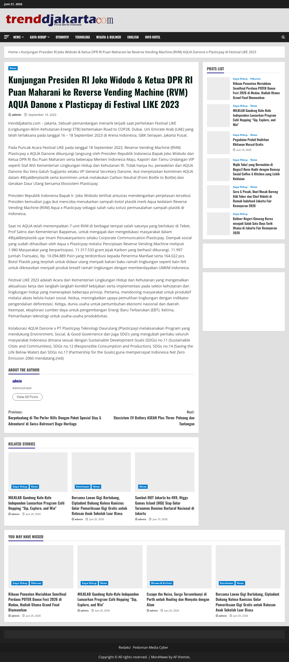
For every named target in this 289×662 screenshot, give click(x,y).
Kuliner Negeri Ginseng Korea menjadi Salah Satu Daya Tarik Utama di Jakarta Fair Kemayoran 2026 (255, 225)
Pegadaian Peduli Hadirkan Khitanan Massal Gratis (251, 142)
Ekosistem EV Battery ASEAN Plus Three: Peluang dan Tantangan (147, 418)
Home (13, 52)
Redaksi (125, 647)
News (17, 37)
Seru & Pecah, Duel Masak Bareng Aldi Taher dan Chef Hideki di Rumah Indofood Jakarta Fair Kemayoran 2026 (255, 198)
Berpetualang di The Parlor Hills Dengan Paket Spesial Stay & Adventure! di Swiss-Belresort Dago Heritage (54, 418)
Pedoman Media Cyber (150, 647)
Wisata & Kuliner (108, 37)
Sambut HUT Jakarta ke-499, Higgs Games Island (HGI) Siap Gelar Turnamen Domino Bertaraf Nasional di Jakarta (164, 505)
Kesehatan (82, 486)
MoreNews (159, 657)
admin (16, 115)
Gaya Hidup (38, 37)
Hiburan (255, 79)
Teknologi (82, 37)
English (133, 37)
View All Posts (27, 397)
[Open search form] (283, 37)
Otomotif (62, 37)
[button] (6, 37)
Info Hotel (152, 37)
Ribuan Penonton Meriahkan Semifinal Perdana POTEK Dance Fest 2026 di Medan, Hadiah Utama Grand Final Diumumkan (256, 90)
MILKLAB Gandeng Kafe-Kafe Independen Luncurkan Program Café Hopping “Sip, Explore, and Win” (36, 503)
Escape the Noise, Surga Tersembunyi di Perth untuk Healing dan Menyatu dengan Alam (178, 599)
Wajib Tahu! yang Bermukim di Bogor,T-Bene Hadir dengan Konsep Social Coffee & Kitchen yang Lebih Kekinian (256, 171)
